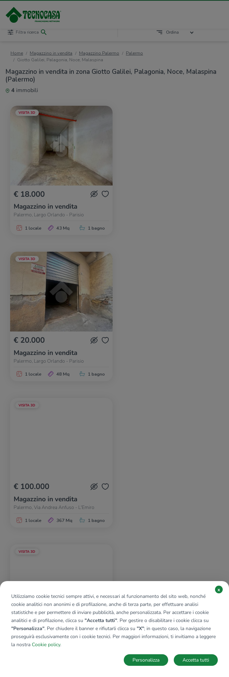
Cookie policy (46, 644)
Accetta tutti (196, 660)
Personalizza (146, 660)
